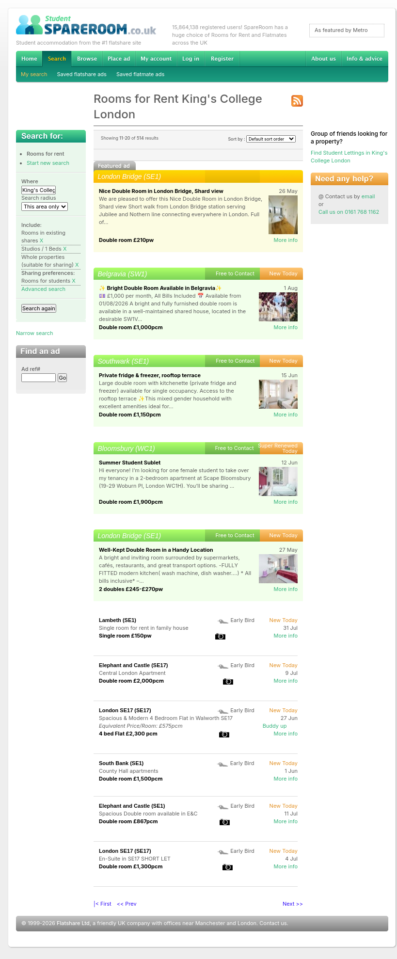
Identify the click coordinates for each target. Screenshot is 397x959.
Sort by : (262, 139)
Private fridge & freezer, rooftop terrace (150, 375)
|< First (102, 903)
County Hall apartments (128, 770)
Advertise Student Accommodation (118, 58)
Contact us (272, 923)
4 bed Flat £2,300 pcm (128, 733)
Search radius (38, 197)
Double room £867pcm (128, 821)
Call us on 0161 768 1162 (348, 211)
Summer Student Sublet (129, 462)
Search (56, 59)
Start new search (48, 163)
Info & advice (364, 58)
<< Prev (127, 903)
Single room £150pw (125, 635)
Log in (191, 58)
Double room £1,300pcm (131, 866)
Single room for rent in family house (144, 627)
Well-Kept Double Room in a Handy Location (156, 549)
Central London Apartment (132, 673)
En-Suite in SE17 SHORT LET (135, 858)
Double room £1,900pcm (131, 501)
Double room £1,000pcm (131, 327)
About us (323, 58)
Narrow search (34, 333)
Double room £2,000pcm (131, 680)
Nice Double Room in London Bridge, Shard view (161, 191)
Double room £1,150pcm (130, 414)
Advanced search (43, 289)
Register (222, 58)
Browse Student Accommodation (86, 58)
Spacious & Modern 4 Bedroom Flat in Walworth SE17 (166, 718)
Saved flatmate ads (140, 74)
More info (285, 240)
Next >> (293, 903)
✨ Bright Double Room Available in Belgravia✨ (160, 288)
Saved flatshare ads (82, 74)
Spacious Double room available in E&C (148, 813)
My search (34, 74)
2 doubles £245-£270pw (131, 589)
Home (29, 58)
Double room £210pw (126, 240)
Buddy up (275, 725)
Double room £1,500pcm (130, 778)
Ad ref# (30, 369)
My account (156, 58)
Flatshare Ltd (73, 923)
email (368, 196)
